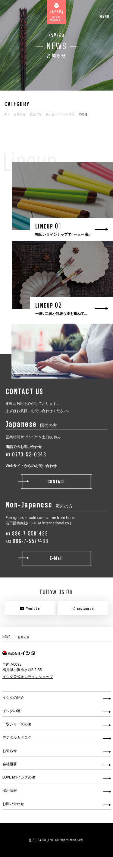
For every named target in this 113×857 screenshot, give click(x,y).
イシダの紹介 (13, 697)
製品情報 (36, 114)
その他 (82, 114)
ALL (7, 114)
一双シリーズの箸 (16, 724)
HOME (6, 637)
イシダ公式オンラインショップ (27, 676)
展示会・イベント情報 (60, 114)
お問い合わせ (13, 803)
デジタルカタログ (16, 737)
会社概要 (9, 763)
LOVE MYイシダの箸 (19, 777)
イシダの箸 (11, 710)
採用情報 (9, 790)
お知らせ (20, 114)
